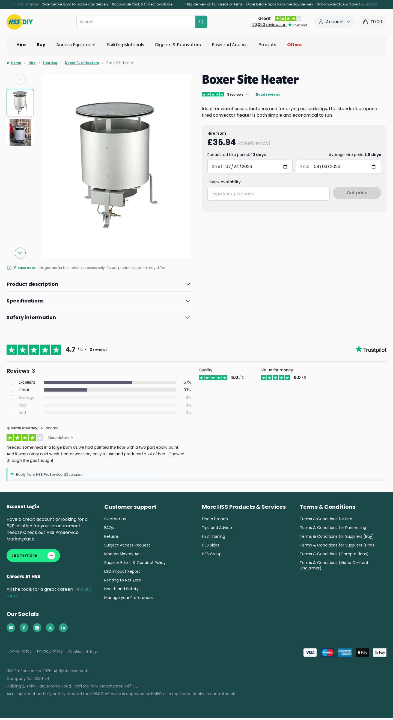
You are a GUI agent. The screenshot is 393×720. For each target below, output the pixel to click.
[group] (20, 102)
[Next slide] (20, 253)
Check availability (224, 182)
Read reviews (268, 94)
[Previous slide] (20, 79)
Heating (50, 63)
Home (14, 63)
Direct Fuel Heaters (82, 63)
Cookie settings (83, 653)
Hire (32, 63)
